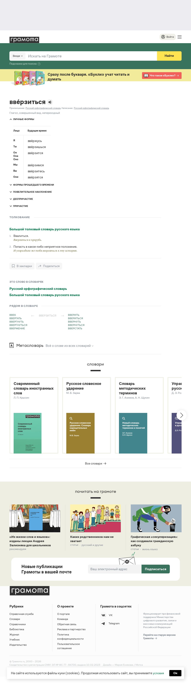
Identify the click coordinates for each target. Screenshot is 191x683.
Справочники (17, 630)
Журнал (14, 641)
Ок (176, 673)
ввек (12, 315)
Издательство (18, 651)
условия (158, 673)
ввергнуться (18, 325)
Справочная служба (21, 620)
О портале (63, 620)
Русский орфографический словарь (38, 289)
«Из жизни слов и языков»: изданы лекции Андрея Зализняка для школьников (32, 542)
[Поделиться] (49, 266)
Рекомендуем (17, 551)
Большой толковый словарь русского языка (44, 229)
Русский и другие (92, 546)
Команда (62, 625)
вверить (73, 315)
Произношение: (17, 108)
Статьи (74, 546)
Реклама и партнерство (71, 635)
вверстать (75, 328)
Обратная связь (66, 630)
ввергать (15, 318)
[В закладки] (22, 266)
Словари (14, 625)
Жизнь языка (150, 555)
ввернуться (76, 325)
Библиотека (16, 635)
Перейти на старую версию (159, 643)
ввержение (17, 328)
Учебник (14, 646)
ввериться (75, 318)
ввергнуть (16, 321)
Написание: (67, 108)
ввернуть (74, 321)
